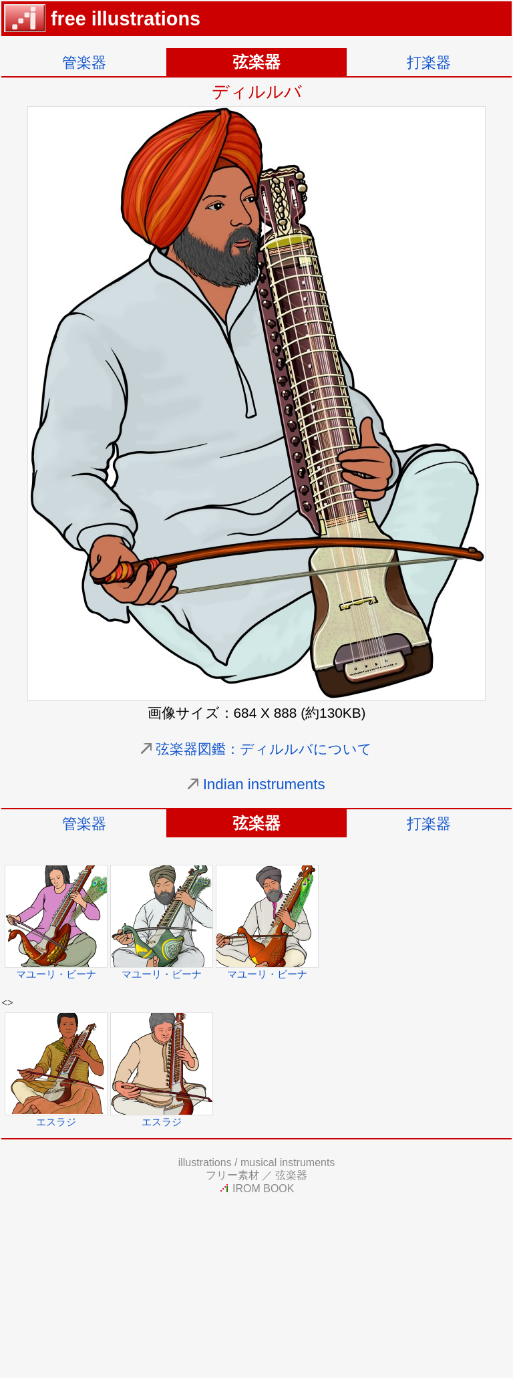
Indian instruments (264, 784)
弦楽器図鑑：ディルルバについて (264, 748)
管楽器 (84, 62)
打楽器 (429, 62)
